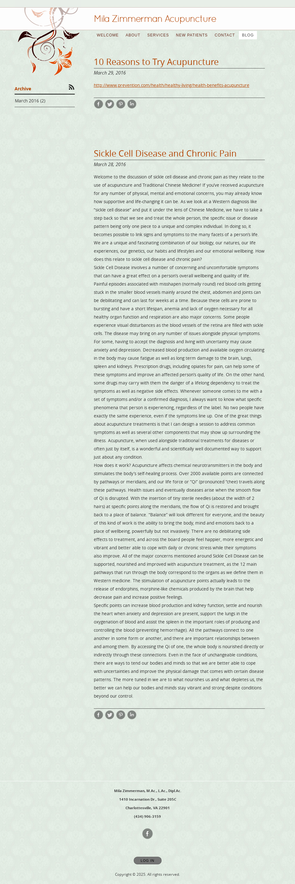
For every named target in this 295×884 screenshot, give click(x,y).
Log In (147, 860)
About (133, 35)
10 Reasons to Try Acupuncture (156, 62)
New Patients (192, 35)
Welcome (108, 35)
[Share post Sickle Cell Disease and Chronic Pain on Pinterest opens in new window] (120, 717)
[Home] (155, 18)
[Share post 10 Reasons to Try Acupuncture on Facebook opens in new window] (98, 107)
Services (158, 35)
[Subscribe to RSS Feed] (71, 87)
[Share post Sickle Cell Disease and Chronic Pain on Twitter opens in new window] (109, 717)
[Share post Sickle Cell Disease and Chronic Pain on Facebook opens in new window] (98, 717)
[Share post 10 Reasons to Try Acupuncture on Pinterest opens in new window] (120, 107)
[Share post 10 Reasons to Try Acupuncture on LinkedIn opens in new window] (132, 107)
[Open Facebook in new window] (147, 834)
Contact (225, 35)
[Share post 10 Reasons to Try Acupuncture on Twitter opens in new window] (109, 107)
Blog (248, 35)
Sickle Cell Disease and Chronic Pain (165, 153)
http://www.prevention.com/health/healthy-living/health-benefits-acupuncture (171, 85)
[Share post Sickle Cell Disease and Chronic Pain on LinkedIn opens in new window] (132, 717)
